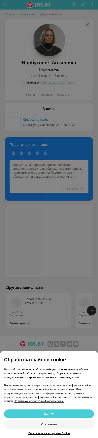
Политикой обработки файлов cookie (39, 401)
